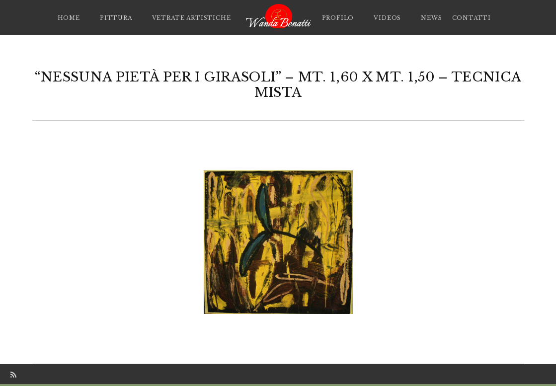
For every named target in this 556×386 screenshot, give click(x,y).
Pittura (116, 17)
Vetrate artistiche (191, 17)
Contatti (471, 17)
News (431, 17)
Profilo (338, 17)
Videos (387, 17)
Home (69, 17)
